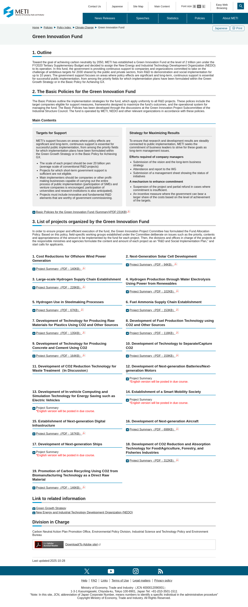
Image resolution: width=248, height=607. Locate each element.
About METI (230, 18)
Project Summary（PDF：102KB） (154, 291)
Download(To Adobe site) (67, 544)
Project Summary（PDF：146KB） (59, 487)
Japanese (117, 6)
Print (237, 28)
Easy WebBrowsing (222, 6)
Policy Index (64, 27)
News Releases (105, 18)
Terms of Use (120, 580)
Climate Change (84, 27)
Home (35, 27)
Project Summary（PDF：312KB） (153, 460)
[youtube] (111, 570)
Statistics (173, 18)
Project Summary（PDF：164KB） (61, 355)
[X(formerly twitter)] (86, 570)
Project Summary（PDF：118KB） (153, 333)
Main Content (162, 6)
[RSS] (160, 570)
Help (84, 580)
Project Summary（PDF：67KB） (60, 310)
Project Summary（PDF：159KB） (153, 355)
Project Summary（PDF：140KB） (61, 268)
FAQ (94, 580)
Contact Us (94, 6)
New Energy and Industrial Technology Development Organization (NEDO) (84, 512)
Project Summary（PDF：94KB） (153, 264)
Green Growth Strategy (51, 508)
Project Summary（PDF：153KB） (154, 310)
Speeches (142, 18)
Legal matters (141, 580)
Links (104, 580)
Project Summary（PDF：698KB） (154, 429)
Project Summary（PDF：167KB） (61, 433)
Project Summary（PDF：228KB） (61, 287)
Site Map (138, 6)
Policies (200, 18)
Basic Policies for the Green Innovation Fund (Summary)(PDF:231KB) (83, 212)
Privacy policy (163, 580)
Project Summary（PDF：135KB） (61, 333)
